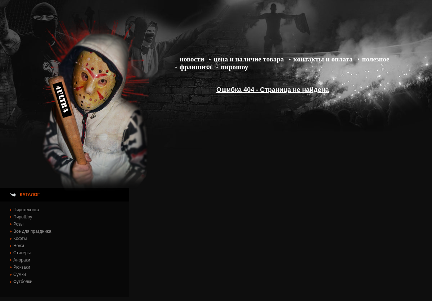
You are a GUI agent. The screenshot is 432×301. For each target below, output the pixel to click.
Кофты (20, 238)
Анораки (21, 260)
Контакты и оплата (323, 59)
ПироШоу (234, 67)
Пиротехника (26, 209)
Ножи (18, 245)
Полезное (376, 59)
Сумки (19, 274)
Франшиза (195, 67)
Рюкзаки (21, 267)
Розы (18, 224)
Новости (192, 59)
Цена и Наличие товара (248, 59)
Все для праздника (32, 231)
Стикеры (22, 252)
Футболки (22, 281)
